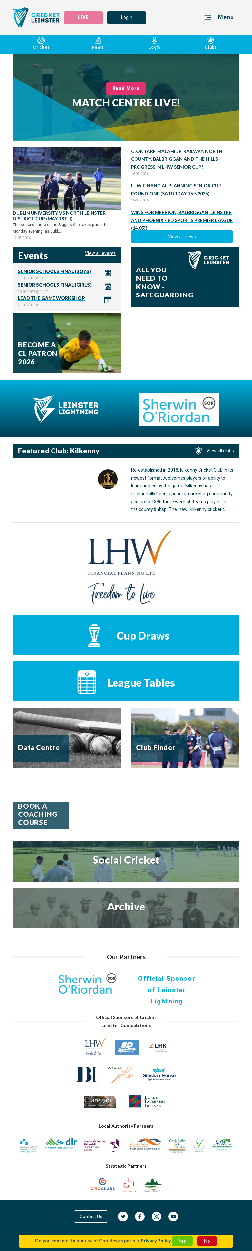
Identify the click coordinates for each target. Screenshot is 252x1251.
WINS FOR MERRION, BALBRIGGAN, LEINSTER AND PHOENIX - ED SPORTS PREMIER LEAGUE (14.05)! (182, 220)
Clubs (211, 44)
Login (126, 17)
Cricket (41, 44)
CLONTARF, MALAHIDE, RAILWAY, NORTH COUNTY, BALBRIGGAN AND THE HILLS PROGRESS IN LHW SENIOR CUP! (176, 159)
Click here (67, 274)
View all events (100, 253)
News (98, 44)
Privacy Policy (156, 1240)
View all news (182, 236)
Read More (126, 88)
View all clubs (214, 450)
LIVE (83, 17)
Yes (182, 1241)
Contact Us (91, 1216)
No (207, 1241)
